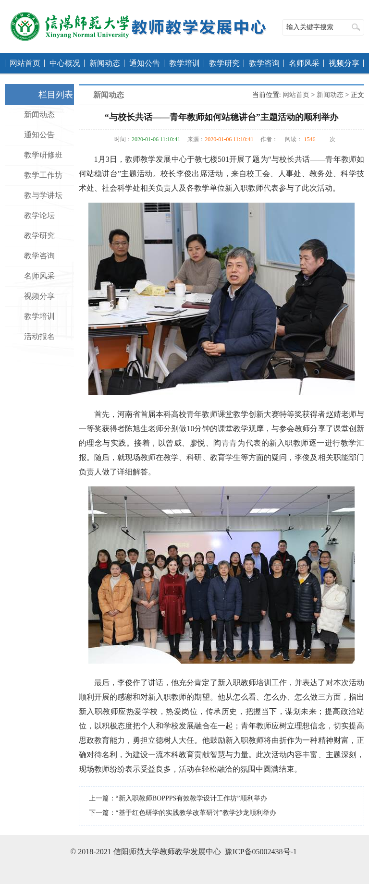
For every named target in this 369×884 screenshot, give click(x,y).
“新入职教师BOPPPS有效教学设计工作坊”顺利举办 (191, 798)
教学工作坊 (43, 175)
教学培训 (184, 63)
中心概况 (64, 63)
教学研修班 (43, 155)
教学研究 (224, 63)
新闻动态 (104, 63)
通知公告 (144, 63)
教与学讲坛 (43, 195)
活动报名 (39, 336)
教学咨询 (264, 63)
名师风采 (304, 63)
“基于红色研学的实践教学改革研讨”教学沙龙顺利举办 (196, 812)
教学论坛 (39, 215)
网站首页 (25, 63)
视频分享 (344, 63)
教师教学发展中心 (138, 26)
